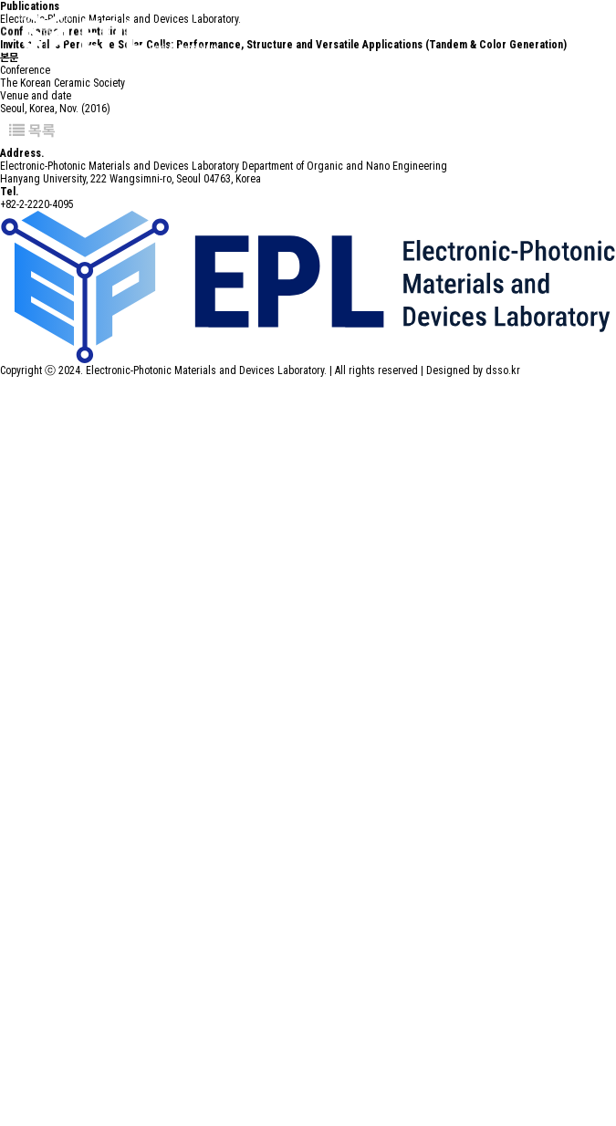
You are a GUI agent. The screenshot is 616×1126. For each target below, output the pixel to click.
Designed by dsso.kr (473, 370)
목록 (32, 130)
